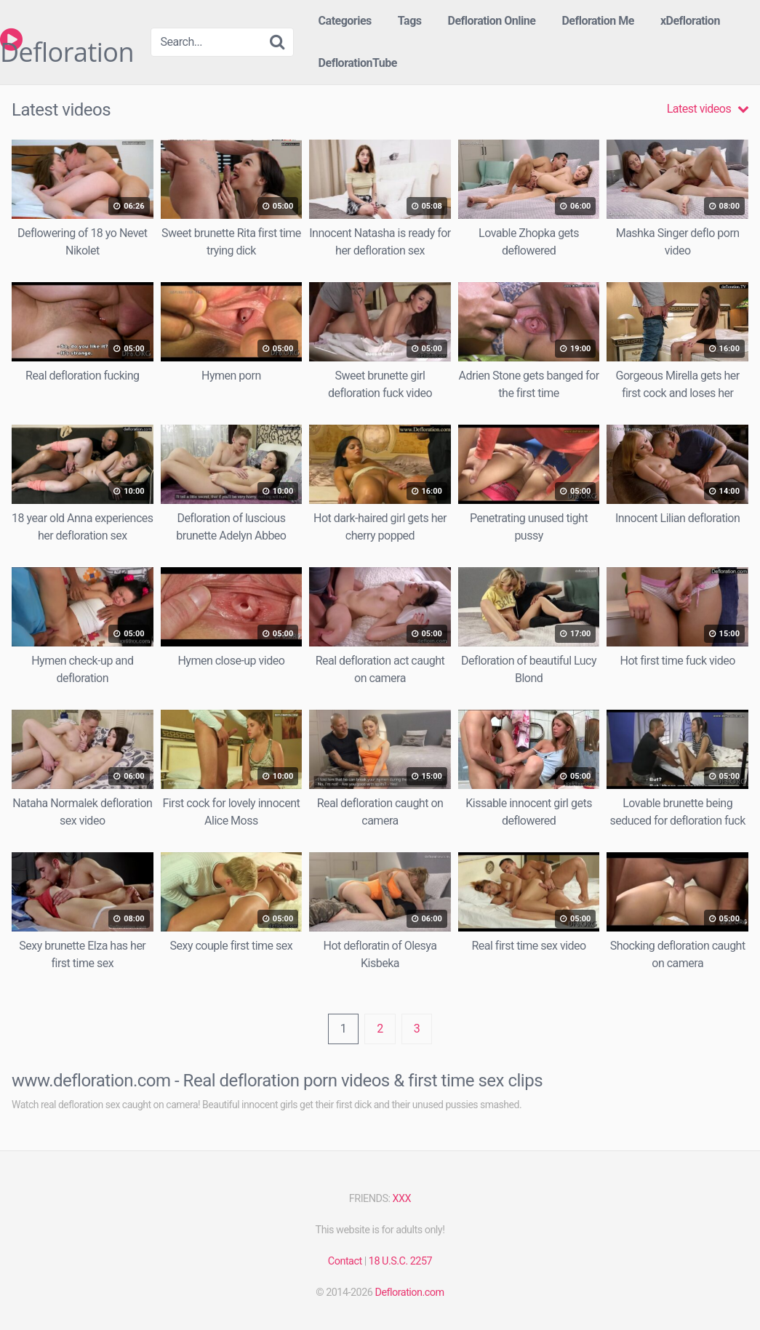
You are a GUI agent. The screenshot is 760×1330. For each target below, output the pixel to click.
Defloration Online (492, 21)
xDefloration (690, 21)
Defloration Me (597, 21)
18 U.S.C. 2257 (400, 1261)
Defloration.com (409, 1292)
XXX (402, 1199)
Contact (345, 1261)
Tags (410, 21)
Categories (345, 21)
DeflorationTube (358, 63)
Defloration (67, 39)
